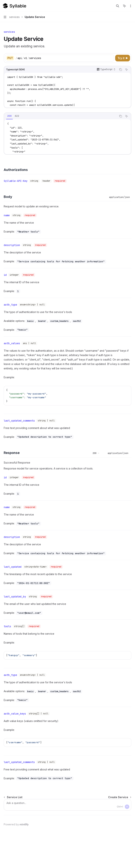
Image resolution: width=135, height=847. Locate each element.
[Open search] (118, 6)
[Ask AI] (126, 69)
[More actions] (130, 6)
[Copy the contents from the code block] (120, 69)
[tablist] (60, 116)
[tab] (9, 116)
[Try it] (122, 58)
